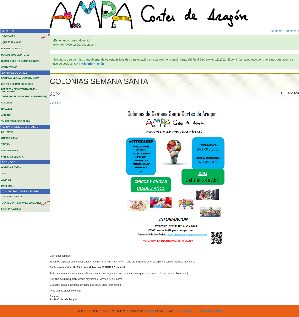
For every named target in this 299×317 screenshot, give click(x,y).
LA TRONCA (7, 132)
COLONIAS (6, 103)
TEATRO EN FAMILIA (11, 197)
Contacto (276, 31)
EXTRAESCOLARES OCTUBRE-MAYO (20, 78)
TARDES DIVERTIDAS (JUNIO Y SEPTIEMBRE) (24, 96)
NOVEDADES (8, 36)
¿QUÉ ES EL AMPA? (11, 42)
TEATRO (5, 144)
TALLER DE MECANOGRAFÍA (16, 121)
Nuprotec (148, 310)
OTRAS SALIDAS (9, 138)
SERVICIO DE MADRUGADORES (17, 84)
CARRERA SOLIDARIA (12, 157)
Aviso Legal (185, 310)
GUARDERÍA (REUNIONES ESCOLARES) (22, 203)
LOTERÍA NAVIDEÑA (11, 209)
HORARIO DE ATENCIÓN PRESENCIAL (20, 61)
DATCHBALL (7, 186)
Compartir (55, 102)
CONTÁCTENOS (9, 67)
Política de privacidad (210, 310)
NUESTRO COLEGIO (11, 48)
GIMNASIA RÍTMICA (11, 167)
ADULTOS (6, 115)
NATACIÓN (6, 109)
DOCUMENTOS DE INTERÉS (15, 55)
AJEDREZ (6, 180)
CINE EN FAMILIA (9, 150)
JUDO (4, 173)
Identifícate (292, 31)
